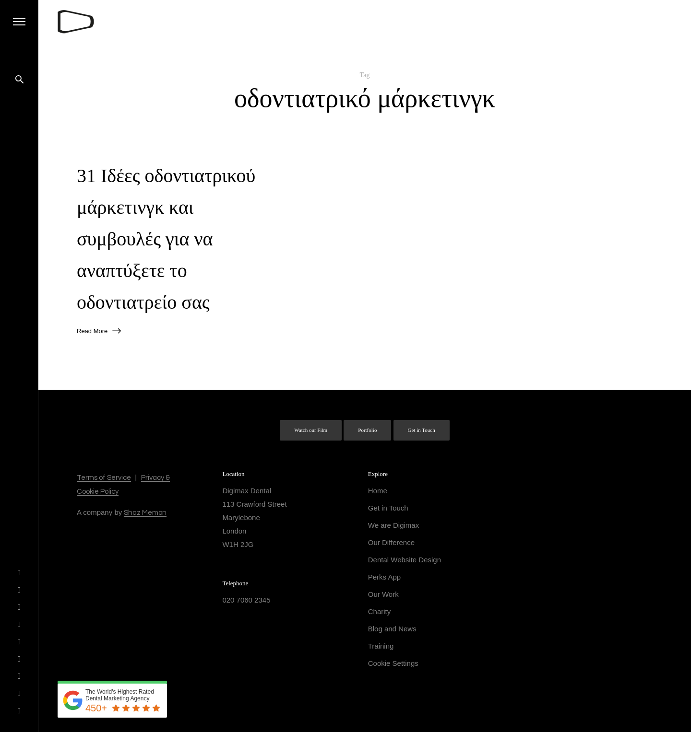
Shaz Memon (145, 512)
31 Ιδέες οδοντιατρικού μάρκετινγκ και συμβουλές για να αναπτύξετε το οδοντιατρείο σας (166, 239)
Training (381, 646)
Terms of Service (104, 477)
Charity (379, 611)
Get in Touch (421, 430)
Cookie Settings (393, 663)
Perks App (384, 577)
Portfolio (367, 430)
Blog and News (392, 629)
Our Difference (391, 542)
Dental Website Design (404, 560)
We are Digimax (393, 525)
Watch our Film (310, 430)
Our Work (383, 594)
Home (377, 491)
